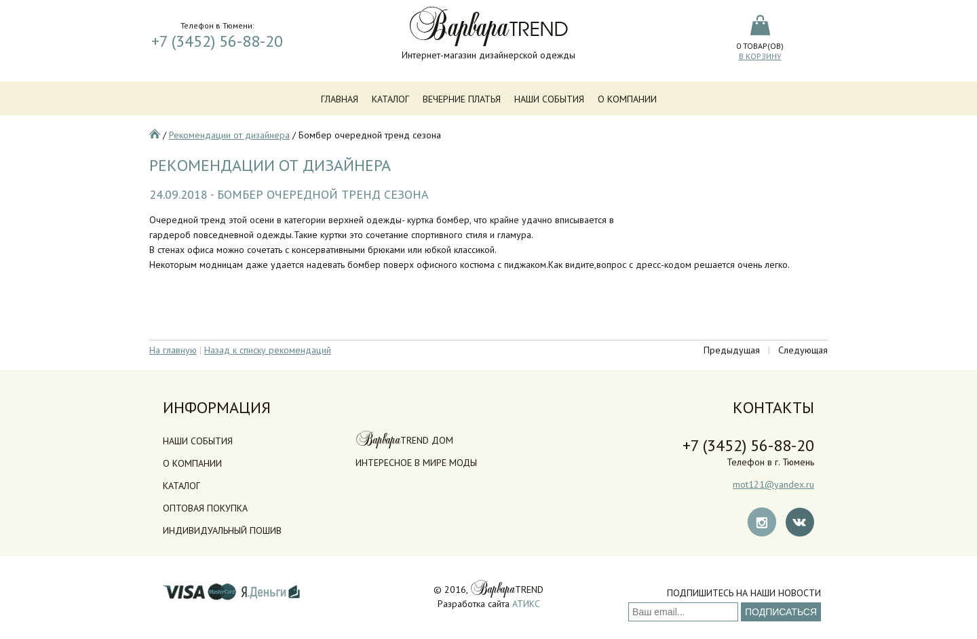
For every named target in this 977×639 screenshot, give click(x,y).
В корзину (760, 56)
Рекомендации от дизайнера (229, 135)
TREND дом (404, 440)
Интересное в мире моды (416, 463)
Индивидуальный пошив (222, 530)
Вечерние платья (462, 99)
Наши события (549, 99)
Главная (339, 99)
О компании (627, 99)
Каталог (390, 99)
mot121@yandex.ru (773, 484)
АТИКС (526, 604)
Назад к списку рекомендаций (267, 350)
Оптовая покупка (205, 508)
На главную (173, 350)
